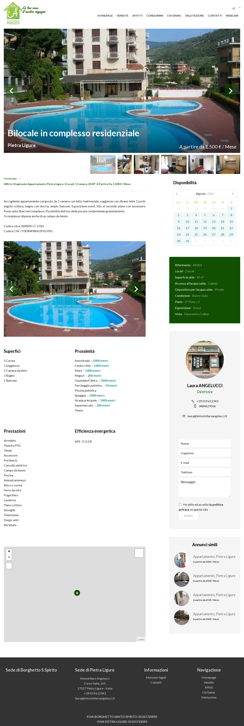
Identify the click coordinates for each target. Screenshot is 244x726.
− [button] (9, 557)
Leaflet (141, 639)
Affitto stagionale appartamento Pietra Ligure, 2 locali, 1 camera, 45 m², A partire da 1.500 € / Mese (67, 184)
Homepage (10, 178)
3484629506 (207, 406)
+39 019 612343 (207, 401)
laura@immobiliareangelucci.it (207, 416)
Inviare (188, 515)
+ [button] (9, 552)
